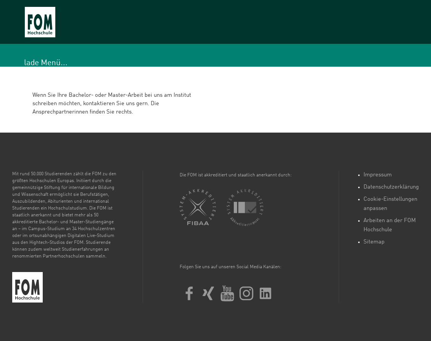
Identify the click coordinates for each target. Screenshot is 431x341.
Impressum (377, 175)
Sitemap (373, 242)
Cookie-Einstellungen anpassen (390, 204)
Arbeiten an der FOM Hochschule (389, 225)
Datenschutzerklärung (391, 187)
